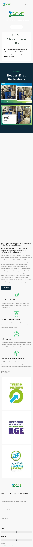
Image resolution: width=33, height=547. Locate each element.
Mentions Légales (5, 523)
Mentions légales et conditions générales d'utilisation (9, 545)
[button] (25, 4)
